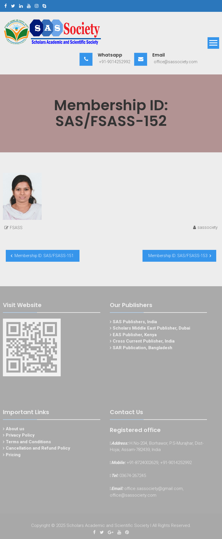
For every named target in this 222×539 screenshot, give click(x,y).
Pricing (13, 455)
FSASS (16, 227)
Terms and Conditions (28, 442)
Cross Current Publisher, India (144, 342)
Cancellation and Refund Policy (38, 449)
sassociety (207, 227)
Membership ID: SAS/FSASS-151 (44, 255)
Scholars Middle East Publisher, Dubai (151, 329)
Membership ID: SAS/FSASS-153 (178, 255)
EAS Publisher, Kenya (135, 335)
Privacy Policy (20, 436)
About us (15, 429)
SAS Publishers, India (135, 322)
